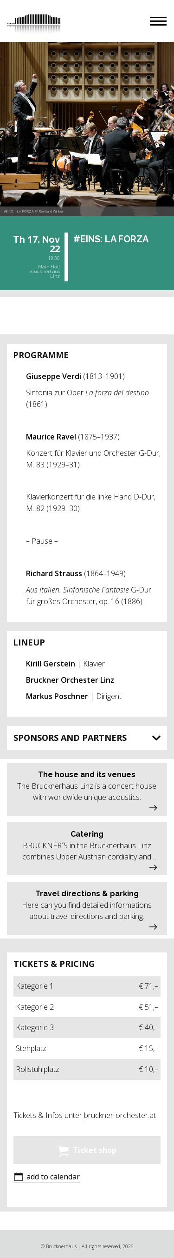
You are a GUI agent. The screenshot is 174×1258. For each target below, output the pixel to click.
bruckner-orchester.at (120, 1115)
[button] (158, 21)
